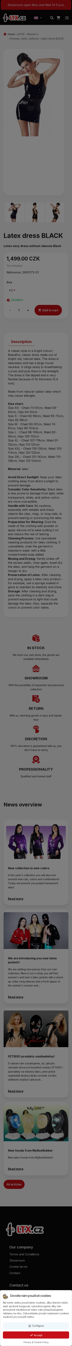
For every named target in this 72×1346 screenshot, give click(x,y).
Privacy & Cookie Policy (36, 1342)
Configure (36, 1326)
